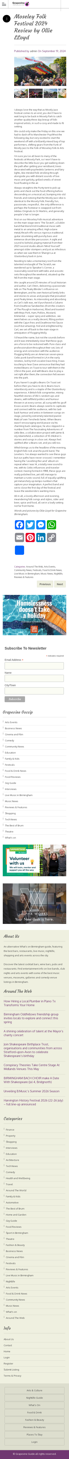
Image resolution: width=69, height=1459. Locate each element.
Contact (8, 1345)
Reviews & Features (23, 577)
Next (62, 92)
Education (10, 752)
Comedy (9, 740)
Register (8, 1363)
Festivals (37, 570)
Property (10, 1135)
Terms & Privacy (12, 1375)
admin (33, 51)
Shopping (10, 813)
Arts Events (49, 566)
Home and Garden (16, 1214)
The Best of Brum (14, 825)
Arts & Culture (34, 1390)
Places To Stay (34, 1434)
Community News (23, 570)
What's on (10, 837)
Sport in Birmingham (17, 1232)
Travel (9, 1184)
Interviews (11, 789)
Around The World (16, 1190)
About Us (9, 1339)
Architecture (12, 1160)
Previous (18, 92)
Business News (13, 728)
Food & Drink (34, 1412)
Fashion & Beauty (15, 1245)
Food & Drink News (52, 570)
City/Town (10, 685)
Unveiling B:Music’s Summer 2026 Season (31, 1091)
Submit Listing (11, 1369)
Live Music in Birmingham (27, 573)
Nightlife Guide (34, 1397)
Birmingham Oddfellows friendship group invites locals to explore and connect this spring (31, 1018)
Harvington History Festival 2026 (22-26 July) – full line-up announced (33, 1102)
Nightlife (58, 573)
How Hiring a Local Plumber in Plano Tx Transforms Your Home (30, 1003)
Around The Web (34, 566)
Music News (47, 573)
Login (7, 1357)
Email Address (14, 660)
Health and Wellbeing (18, 1178)
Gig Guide (10, 782)
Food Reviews (13, 776)
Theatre (9, 831)
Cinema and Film (14, 734)
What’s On (34, 1405)
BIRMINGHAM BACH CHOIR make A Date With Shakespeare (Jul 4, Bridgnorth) (31, 1080)
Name (8, 672)
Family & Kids (12, 758)
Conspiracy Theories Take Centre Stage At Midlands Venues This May (32, 1067)
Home (7, 1351)
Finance (10, 1129)
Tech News (11, 819)
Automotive (12, 1202)
